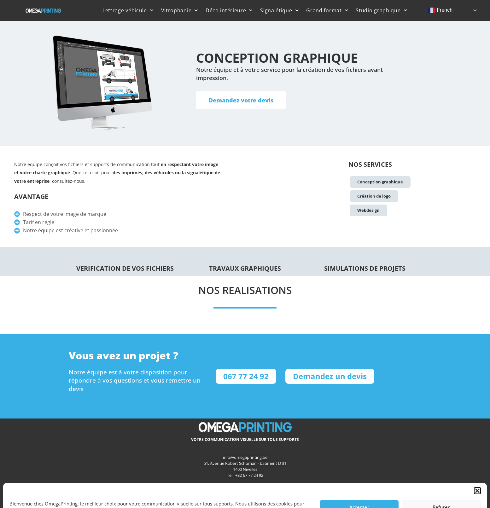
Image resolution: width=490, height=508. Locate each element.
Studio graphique (381, 10)
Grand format (327, 10)
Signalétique (279, 10)
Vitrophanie (179, 10)
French (440, 10)
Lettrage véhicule (128, 10)
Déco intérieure (229, 10)
